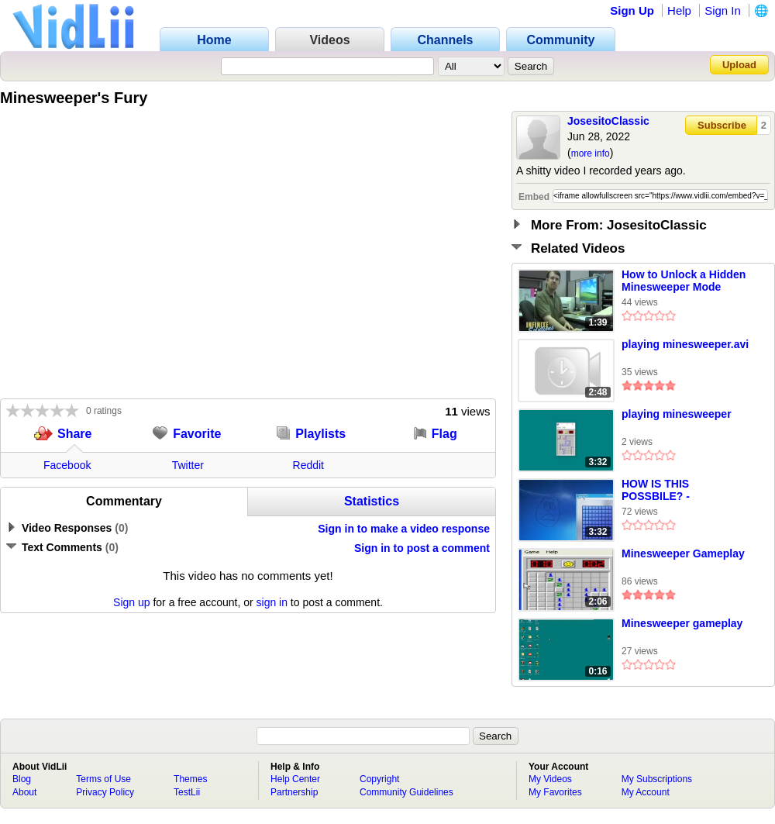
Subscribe (722, 125)
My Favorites (555, 792)
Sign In (722, 10)
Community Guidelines (406, 792)
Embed (533, 196)
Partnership (294, 792)
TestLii (187, 792)
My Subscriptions (657, 779)
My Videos (550, 779)
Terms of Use (103, 779)
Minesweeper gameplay (682, 623)
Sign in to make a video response (404, 528)
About (24, 792)
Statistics (371, 501)
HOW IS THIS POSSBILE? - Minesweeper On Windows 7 (665, 491)
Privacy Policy (105, 792)
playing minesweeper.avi (685, 344)
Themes (190, 779)
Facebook (67, 465)
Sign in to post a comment (422, 548)
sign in (272, 602)
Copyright (379, 779)
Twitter (188, 465)
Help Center (295, 779)
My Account (646, 792)
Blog (21, 779)
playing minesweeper (677, 414)
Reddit (308, 465)
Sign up (131, 602)
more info (590, 153)
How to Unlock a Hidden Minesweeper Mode (684, 280)
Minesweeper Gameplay (683, 553)
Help (679, 10)
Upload (739, 65)
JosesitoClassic (608, 121)
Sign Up (632, 10)
